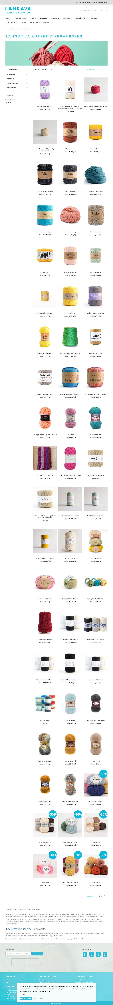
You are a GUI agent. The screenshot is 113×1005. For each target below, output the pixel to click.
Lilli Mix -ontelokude (70, 191)
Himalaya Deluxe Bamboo (70, 599)
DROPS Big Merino (45, 842)
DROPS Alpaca (95, 883)
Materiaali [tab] (10, 79)
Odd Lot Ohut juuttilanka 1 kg (95, 475)
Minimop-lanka (70, 313)
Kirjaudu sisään (90, 2)
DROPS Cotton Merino (70, 842)
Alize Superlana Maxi (45, 801)
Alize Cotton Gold (95, 435)
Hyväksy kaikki (25, 998)
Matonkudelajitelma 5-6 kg (45, 475)
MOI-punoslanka (45, 272)
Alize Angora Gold (70, 720)
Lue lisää (41, 998)
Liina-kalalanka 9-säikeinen (95, 639)
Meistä (7, 980)
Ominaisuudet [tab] (11, 87)
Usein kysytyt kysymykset (47, 982)
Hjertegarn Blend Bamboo (95, 599)
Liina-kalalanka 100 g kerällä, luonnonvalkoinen (45, 150)
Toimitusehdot (44, 980)
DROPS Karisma (95, 842)
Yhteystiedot (80, 2)
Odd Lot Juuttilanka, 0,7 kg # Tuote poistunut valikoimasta (45, 517)
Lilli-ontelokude (70, 149)
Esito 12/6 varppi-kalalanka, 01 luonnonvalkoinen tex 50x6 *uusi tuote (70, 107)
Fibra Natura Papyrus (45, 599)
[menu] (56, 20)
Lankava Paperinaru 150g (45, 394)
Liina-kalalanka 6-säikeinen (70, 639)
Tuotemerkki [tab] (11, 74)
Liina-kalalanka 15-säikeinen (70, 680)
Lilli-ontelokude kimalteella (45, 191)
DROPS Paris (45, 883)
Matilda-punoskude (96, 272)
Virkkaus (14, 29)
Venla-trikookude (45, 720)
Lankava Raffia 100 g (95, 354)
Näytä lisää (23, 995)
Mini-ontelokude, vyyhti (70, 232)
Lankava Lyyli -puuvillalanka (45, 106)
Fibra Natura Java (95, 558)
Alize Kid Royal (95, 761)
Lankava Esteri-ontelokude (95, 313)
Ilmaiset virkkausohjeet (18, 929)
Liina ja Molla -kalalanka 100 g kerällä (95, 106)
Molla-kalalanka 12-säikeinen (95, 516)
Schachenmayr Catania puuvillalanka (70, 475)
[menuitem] (8, 18)
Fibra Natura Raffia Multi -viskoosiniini (95, 394)
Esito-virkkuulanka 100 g (45, 354)
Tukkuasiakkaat (78, 980)
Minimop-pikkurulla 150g (45, 313)
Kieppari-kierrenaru (70, 558)
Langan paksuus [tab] (12, 83)
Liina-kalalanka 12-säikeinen (45, 680)
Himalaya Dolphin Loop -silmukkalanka (45, 435)
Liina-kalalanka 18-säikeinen (95, 680)
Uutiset (7, 982)
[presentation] (25, 962)
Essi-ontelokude (95, 149)
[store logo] (18, 10)
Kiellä (35, 998)
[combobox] (91, 10)
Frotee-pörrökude (95, 232)
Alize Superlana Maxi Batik (70, 801)
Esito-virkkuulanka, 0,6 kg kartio (70, 354)
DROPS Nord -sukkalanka (70, 883)
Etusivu (7, 29)
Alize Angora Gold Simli (70, 761)
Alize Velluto (70, 435)
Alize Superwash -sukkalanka (95, 720)
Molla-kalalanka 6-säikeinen (70, 516)
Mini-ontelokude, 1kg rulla (45, 232)
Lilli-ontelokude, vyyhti (95, 191)
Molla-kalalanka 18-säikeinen (45, 558)
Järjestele (36, 69)
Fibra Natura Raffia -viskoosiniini (70, 394)
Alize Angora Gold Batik (45, 761)
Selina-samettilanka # (45, 639)
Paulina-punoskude (70, 272)
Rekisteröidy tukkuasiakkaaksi (83, 982)
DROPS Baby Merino (95, 801)
